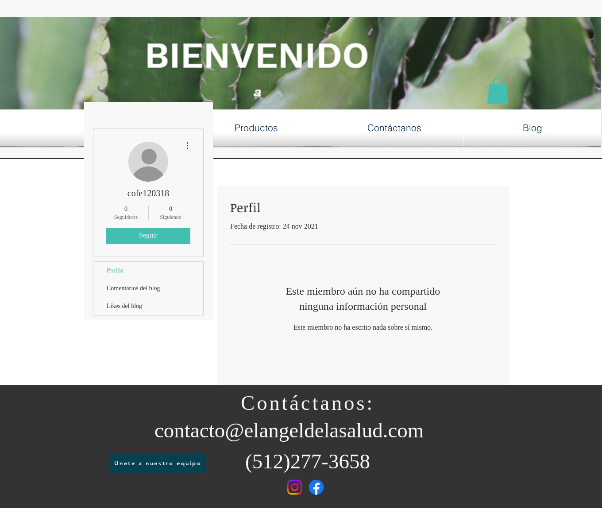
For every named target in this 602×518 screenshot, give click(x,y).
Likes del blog (124, 306)
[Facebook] (316, 487)
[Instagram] (295, 487)
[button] (498, 91)
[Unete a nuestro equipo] (158, 463)
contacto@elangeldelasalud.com (289, 430)
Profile (115, 270)
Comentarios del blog (133, 288)
